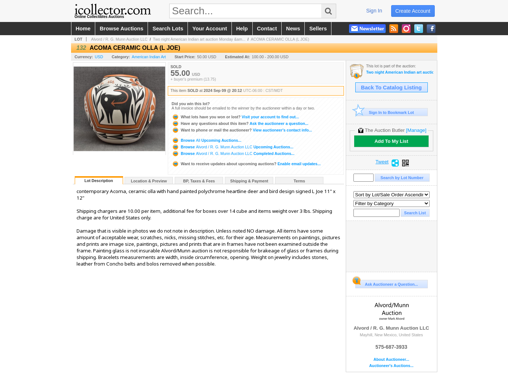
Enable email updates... (246, 164)
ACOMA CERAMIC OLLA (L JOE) (280, 39)
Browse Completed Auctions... (233, 153)
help (242, 29)
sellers (318, 29)
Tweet (382, 161)
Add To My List (391, 141)
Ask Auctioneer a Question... (386, 283)
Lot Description (98, 180)
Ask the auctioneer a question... (240, 123)
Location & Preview (149, 181)
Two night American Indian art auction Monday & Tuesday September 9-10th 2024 (399, 72)
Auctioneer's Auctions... (391, 366)
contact (267, 29)
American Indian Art (149, 57)
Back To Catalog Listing (391, 87)
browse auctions (121, 29)
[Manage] (416, 130)
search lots (167, 29)
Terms (299, 181)
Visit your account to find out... (235, 117)
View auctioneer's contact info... (242, 130)
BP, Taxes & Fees (199, 181)
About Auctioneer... (391, 360)
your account (209, 29)
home (83, 29)
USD (99, 57)
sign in (374, 11)
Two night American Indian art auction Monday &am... (199, 39)
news (293, 29)
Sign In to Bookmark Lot (384, 112)
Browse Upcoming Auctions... (206, 140)
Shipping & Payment (249, 181)
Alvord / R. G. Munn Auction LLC (119, 39)
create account (412, 11)
